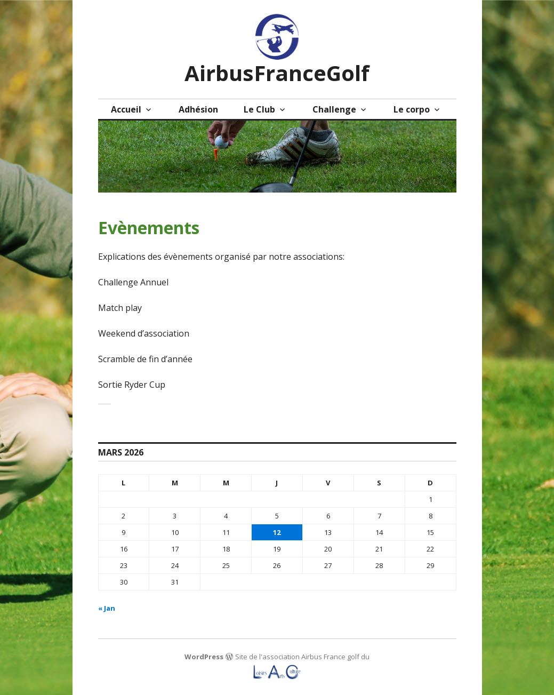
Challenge (334, 109)
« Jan (106, 608)
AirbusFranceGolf (277, 72)
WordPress (203, 656)
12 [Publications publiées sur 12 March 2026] (276, 532)
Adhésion (198, 109)
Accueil (126, 109)
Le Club (259, 109)
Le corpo (412, 109)
